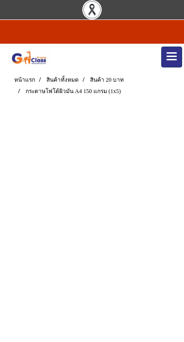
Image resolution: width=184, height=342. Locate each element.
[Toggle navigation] (171, 57)
